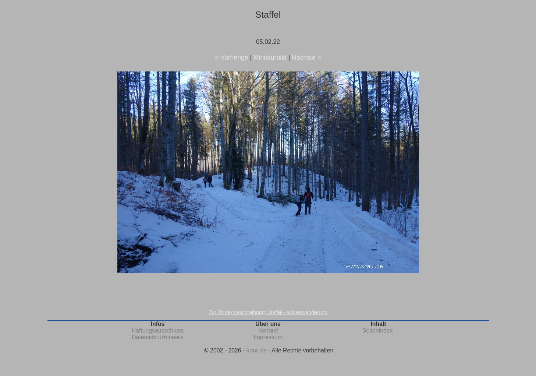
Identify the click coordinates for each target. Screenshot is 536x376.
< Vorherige (231, 57)
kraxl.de (256, 350)
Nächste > (306, 57)
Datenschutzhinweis (158, 337)
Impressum (267, 337)
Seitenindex (377, 330)
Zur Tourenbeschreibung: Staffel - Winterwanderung (268, 312)
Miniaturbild (270, 57)
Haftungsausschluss (158, 330)
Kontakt (268, 330)
